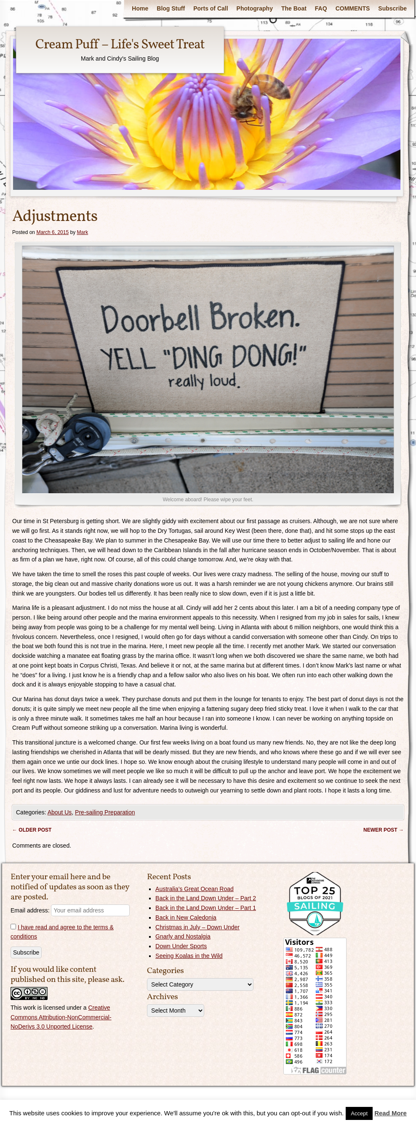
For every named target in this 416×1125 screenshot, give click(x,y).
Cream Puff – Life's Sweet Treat (120, 45)
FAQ (321, 8)
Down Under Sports (181, 946)
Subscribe (392, 8)
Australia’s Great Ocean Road (194, 889)
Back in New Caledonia (185, 917)
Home (140, 8)
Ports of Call (210, 8)
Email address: (70, 910)
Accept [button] (359, 1113)
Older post (31, 830)
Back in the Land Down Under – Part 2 (205, 898)
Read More (390, 1113)
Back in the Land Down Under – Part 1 (205, 907)
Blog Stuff (171, 8)
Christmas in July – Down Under (197, 927)
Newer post (383, 830)
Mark (82, 232)
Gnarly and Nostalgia (183, 936)
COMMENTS (353, 8)
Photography (255, 8)
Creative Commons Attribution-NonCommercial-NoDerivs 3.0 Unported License (61, 1017)
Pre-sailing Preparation (105, 812)
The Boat (294, 8)
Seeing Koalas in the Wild (189, 955)
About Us (60, 812)
